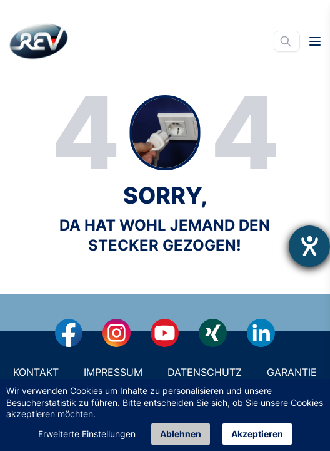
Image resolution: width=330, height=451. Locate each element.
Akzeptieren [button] (257, 433)
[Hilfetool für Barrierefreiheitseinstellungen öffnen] (309, 246)
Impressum (113, 372)
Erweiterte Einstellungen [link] (87, 433)
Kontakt (36, 372)
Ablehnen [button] (180, 433)
